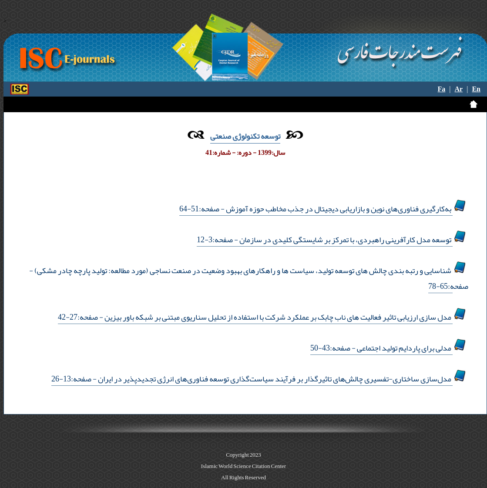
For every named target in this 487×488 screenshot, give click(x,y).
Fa (442, 89)
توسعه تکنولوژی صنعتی (245, 136)
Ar (459, 89)
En (476, 89)
